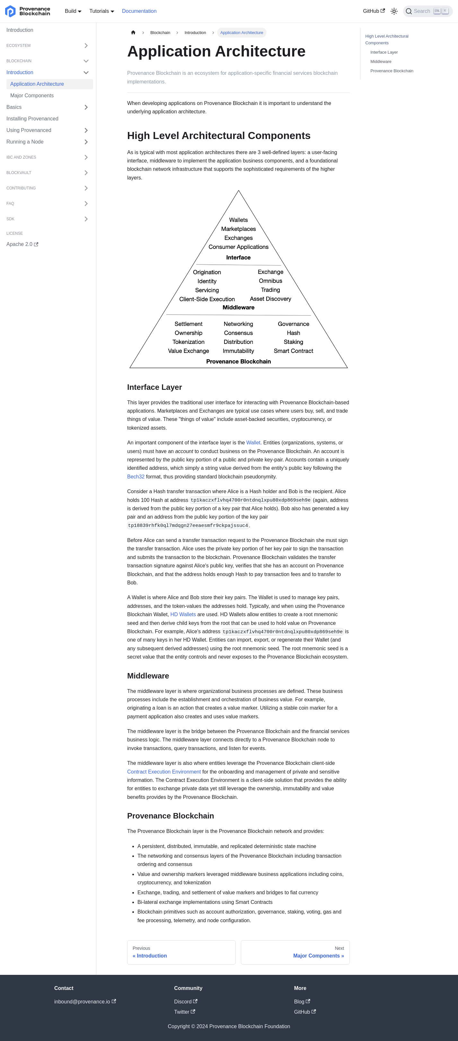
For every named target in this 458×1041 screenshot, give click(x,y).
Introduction (19, 30)
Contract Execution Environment (164, 771)
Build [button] (70, 11)
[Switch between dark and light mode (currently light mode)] (394, 11)
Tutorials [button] (99, 11)
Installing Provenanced (32, 118)
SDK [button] (10, 219)
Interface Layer (384, 52)
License (14, 233)
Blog (302, 1001)
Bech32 (136, 476)
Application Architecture (37, 84)
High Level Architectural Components (387, 39)
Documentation (139, 11)
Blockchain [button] (18, 61)
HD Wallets (183, 614)
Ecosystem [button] (18, 45)
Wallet (253, 442)
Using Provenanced (28, 130)
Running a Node (25, 141)
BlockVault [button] (18, 173)
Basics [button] (14, 107)
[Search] (428, 11)
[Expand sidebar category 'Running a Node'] (86, 142)
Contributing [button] (21, 188)
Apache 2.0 (22, 244)
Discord (186, 1001)
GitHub (374, 11)
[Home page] (133, 33)
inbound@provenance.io (85, 1001)
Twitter (184, 1012)
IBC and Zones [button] (21, 157)
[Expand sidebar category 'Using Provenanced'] (86, 130)
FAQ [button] (10, 203)
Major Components (32, 95)
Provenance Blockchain (392, 70)
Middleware (381, 61)
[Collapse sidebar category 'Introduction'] (86, 72)
